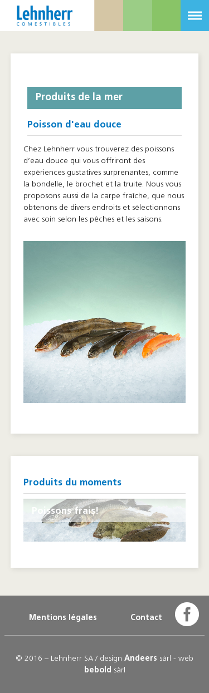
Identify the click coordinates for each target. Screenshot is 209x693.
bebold (97, 670)
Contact (146, 618)
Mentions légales (63, 618)
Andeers (140, 659)
